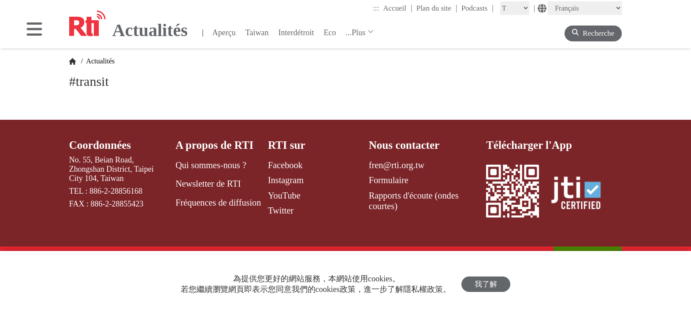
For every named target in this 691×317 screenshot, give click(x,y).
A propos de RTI (214, 145)
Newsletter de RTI (208, 183)
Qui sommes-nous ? (210, 165)
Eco (329, 32)
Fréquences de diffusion (218, 202)
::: (376, 8)
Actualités (100, 61)
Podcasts (477, 8)
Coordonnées (100, 145)
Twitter (280, 210)
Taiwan (257, 32)
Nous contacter (404, 145)
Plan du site (436, 8)
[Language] (585, 8)
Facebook (285, 165)
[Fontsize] (514, 8)
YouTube (284, 195)
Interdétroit (296, 32)
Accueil (397, 8)
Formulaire (389, 180)
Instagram (286, 180)
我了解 (486, 284)
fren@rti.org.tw (396, 165)
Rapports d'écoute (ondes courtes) (414, 201)
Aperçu (224, 32)
